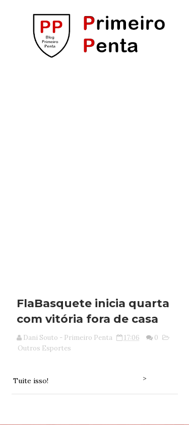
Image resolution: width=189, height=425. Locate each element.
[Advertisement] (94, 174)
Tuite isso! (30, 380)
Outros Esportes (44, 348)
